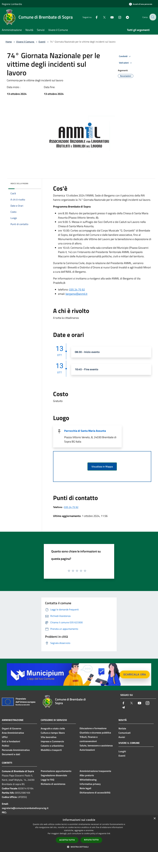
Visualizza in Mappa (102, 466)
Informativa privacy (90, 784)
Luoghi (122, 751)
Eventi (42, 41)
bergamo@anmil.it (76, 294)
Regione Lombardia (12, 4)
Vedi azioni (126, 63)
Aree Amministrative (13, 733)
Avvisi (121, 737)
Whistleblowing (88, 779)
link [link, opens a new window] (108, 833)
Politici (5, 745)
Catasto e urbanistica (52, 745)
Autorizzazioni (87, 750)
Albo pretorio (87, 775)
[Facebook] (94, 17)
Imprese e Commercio (52, 741)
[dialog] (79, 833)
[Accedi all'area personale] (140, 4)
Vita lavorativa (48, 737)
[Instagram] (117, 17)
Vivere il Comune (25, 41)
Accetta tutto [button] (67, 840)
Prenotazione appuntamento (56, 771)
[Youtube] (109, 17)
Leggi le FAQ (47, 779)
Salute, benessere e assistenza (96, 745)
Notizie (122, 728)
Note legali (85, 788)
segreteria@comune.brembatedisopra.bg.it (25, 808)
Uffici (5, 737)
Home (9, 41)
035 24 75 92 (77, 289)
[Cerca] (152, 17)
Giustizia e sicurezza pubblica (95, 732)
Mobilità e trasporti (51, 750)
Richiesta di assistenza (53, 784)
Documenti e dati (11, 754)
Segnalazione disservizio (54, 775)
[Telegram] (125, 17)
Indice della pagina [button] (19, 183)
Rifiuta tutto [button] (91, 839)
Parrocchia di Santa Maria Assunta (85, 431)
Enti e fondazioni (11, 741)
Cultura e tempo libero (53, 733)
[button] (79, 846)
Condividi (125, 56)
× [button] (154, 818)
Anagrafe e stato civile (53, 728)
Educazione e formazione (93, 728)
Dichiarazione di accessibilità (95, 792)
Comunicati (124, 733)
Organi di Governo (11, 728)
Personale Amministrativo (16, 750)
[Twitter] (102, 17)
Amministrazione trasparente (95, 771)
